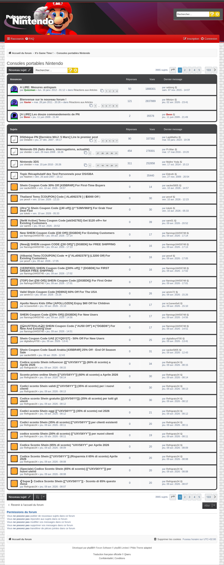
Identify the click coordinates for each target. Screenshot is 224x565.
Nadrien (28, 176)
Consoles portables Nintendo (35, 63)
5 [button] (199, 70)
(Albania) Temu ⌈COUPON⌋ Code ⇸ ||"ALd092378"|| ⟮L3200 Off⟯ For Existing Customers (65, 257)
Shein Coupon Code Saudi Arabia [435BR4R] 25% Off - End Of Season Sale (68, 351)
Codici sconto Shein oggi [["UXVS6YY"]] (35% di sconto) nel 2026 (65, 411)
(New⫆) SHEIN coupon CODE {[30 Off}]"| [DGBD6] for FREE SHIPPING (68, 244)
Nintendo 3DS (29, 161)
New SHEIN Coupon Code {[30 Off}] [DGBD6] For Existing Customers (67, 233)
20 (111, 165)
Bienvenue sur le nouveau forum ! (43, 99)
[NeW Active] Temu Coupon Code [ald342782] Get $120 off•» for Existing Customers (63, 222)
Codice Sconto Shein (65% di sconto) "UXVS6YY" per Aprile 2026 (64, 445)
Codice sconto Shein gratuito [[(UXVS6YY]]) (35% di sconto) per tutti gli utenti (69, 400)
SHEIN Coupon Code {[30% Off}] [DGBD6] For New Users (59, 314)
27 (98, 153)
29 (107, 153)
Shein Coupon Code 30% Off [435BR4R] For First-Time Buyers (62, 185)
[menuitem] (29, 39)
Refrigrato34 (30, 367)
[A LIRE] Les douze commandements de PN (50, 114)
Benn (27, 117)
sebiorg (170, 87)
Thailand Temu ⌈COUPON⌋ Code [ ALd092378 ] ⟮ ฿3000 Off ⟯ (60, 196)
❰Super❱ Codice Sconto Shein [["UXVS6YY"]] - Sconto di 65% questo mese (68, 483)
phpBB (90, 548)
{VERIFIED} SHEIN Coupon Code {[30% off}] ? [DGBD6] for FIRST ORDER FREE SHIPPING (64, 269)
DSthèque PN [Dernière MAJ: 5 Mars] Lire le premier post (59, 137)
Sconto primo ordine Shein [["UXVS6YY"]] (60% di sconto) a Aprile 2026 (69, 374)
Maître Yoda (172, 162)
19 (107, 165)
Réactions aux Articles (85, 90)
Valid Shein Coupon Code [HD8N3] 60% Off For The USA (58, 292)
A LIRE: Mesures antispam (38, 87)
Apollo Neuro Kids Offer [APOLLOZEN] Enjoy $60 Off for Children (65, 303)
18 (102, 165)
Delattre (28, 139)
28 (102, 153)
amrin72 (28, 294)
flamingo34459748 (34, 235)
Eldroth (170, 174)
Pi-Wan (170, 149)
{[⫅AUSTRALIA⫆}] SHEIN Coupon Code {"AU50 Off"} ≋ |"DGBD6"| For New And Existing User (67, 327)
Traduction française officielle (107, 554)
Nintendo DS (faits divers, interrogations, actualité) (54, 149)
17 (98, 165)
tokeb (27, 213)
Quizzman (29, 90)
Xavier (27, 102)
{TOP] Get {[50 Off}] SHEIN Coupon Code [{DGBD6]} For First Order (66, 280)
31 (116, 153)
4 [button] (194, 70)
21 (116, 165)
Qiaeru (127, 554)
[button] (173, 70)
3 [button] (189, 70)
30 (111, 153)
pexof (27, 199)
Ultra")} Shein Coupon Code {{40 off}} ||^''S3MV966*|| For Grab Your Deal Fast (66, 209)
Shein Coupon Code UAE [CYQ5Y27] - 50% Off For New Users (62, 338)
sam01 (27, 226)
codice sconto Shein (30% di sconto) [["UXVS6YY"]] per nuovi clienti (67, 433)
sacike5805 (30, 188)
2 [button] (185, 70)
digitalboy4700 (32, 341)
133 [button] (208, 70)
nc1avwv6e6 (30, 306)
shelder (28, 152)
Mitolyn (170, 99)
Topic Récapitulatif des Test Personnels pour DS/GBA (56, 174)
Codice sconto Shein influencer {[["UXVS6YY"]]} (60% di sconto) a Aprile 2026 (65, 363)
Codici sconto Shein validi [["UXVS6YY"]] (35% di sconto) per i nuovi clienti (67, 387)
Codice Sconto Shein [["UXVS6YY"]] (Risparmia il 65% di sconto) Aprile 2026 (69, 458)
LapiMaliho (172, 137)
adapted (148, 548)
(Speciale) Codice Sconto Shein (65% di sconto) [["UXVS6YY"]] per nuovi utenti (65, 470)
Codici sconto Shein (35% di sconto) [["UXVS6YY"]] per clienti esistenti (68, 422)
